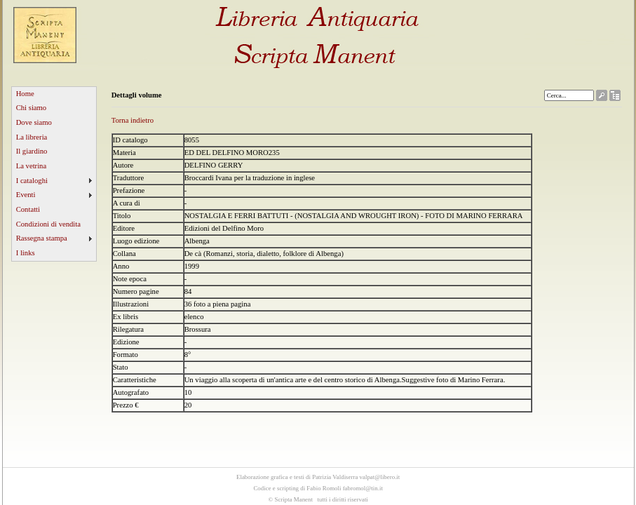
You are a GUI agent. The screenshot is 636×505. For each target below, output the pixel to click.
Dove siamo (34, 122)
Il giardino (32, 151)
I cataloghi (32, 180)
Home (25, 93)
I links (25, 253)
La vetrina (31, 166)
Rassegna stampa (41, 238)
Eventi (26, 194)
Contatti (28, 209)
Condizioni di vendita (48, 224)
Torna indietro (132, 120)
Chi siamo (31, 108)
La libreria (32, 137)
